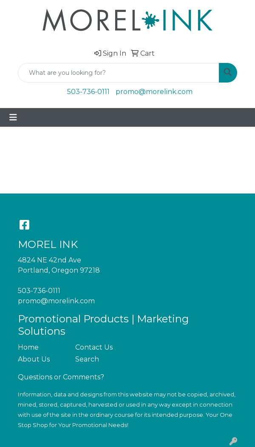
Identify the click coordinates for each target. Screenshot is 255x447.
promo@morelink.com (154, 92)
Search (87, 359)
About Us (34, 359)
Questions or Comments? (61, 377)
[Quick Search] (118, 73)
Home (28, 347)
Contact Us (94, 347)
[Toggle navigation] (13, 117)
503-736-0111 (88, 92)
